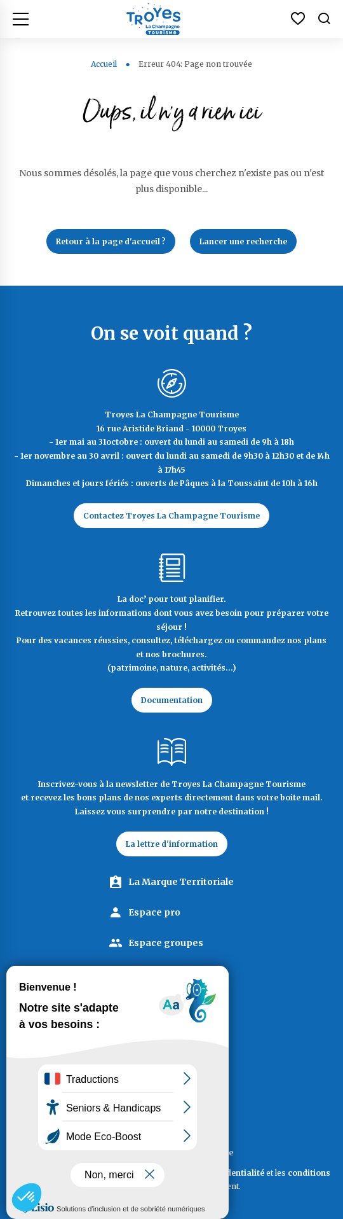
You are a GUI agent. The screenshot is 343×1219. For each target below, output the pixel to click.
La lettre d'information (172, 844)
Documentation (172, 700)
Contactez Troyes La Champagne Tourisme (171, 515)
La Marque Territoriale (181, 882)
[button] (26, 1197)
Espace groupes (165, 943)
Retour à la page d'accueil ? (111, 241)
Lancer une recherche (243, 241)
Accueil (104, 64)
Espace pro (154, 912)
